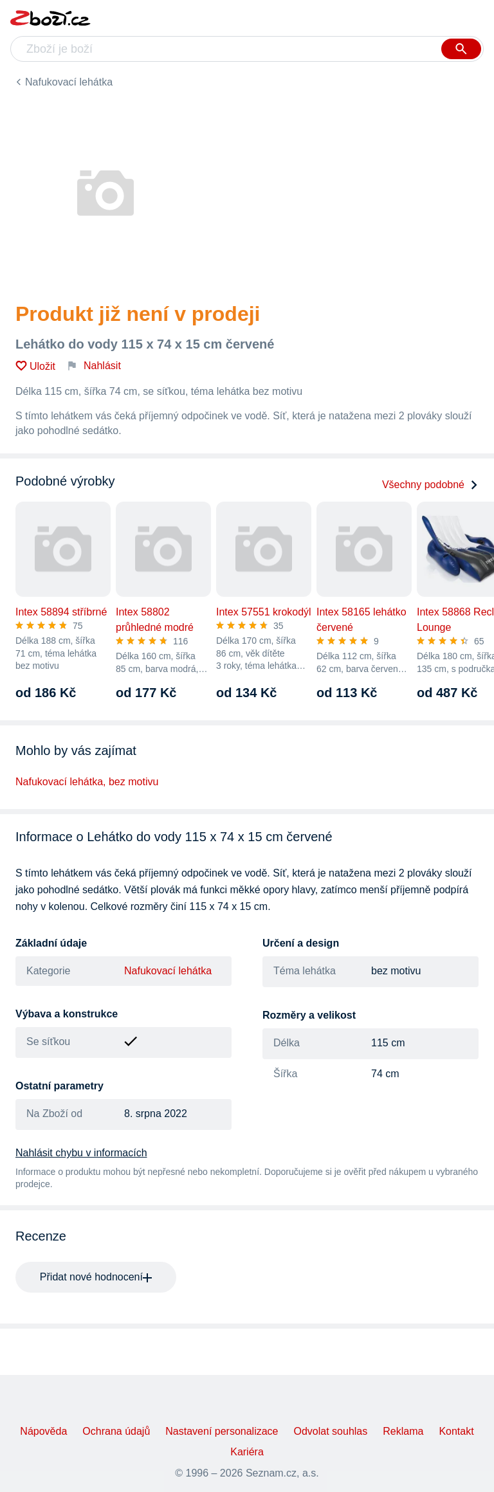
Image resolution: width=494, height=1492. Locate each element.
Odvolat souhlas (331, 1431)
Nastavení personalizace (221, 1431)
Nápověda (43, 1431)
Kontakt (456, 1431)
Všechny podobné (430, 484)
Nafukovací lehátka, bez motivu (86, 781)
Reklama (403, 1431)
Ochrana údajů (116, 1431)
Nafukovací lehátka (69, 82)
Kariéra (247, 1451)
